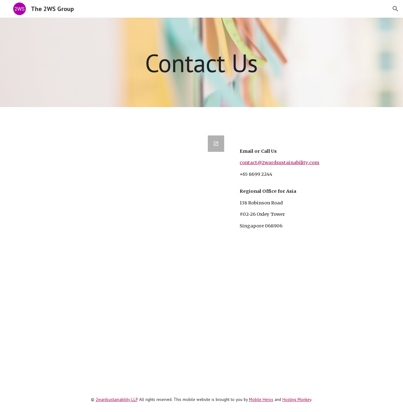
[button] (395, 8)
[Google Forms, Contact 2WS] (124, 246)
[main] (201, 62)
